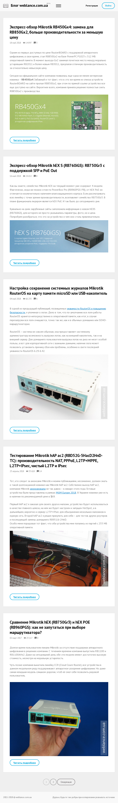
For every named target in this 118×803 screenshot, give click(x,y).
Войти (108, 5)
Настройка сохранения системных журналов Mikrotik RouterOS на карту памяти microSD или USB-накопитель (58, 291)
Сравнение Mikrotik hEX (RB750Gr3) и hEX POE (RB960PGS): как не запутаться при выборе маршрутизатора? (50, 627)
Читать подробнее (24, 140)
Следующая (66, 782)
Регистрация (92, 5)
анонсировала (38, 488)
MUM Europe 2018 (66, 492)
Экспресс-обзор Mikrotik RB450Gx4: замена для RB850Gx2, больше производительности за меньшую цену (56, 32)
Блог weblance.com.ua (25, 5)
